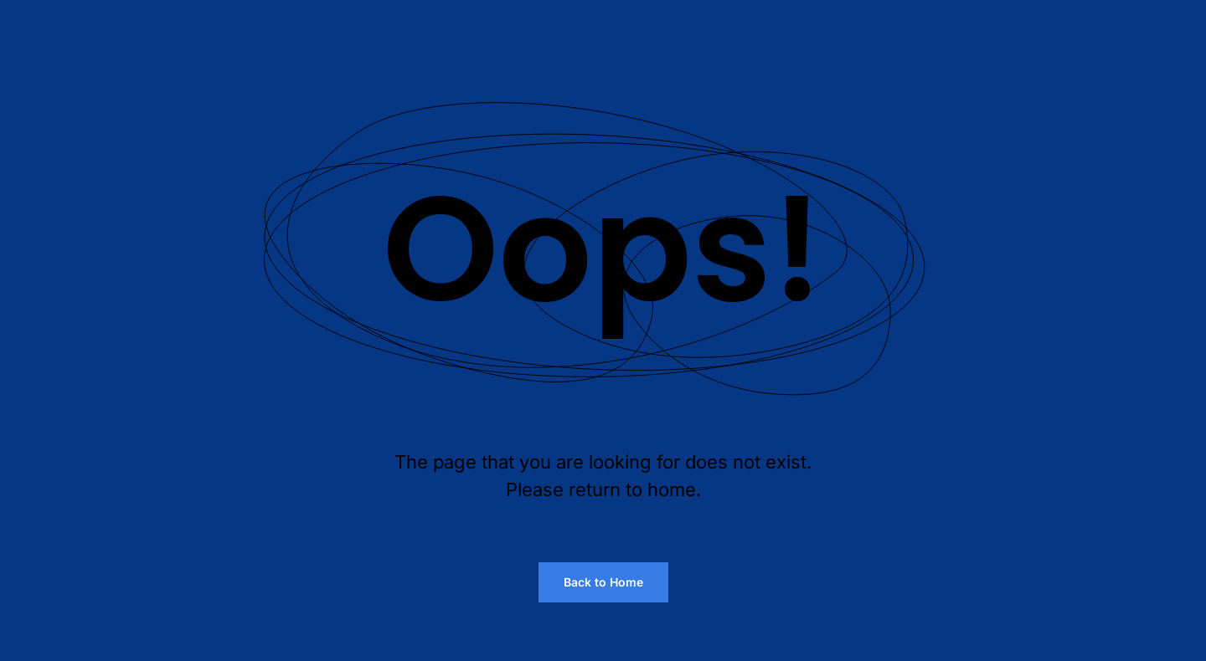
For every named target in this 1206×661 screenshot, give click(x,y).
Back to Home (603, 582)
